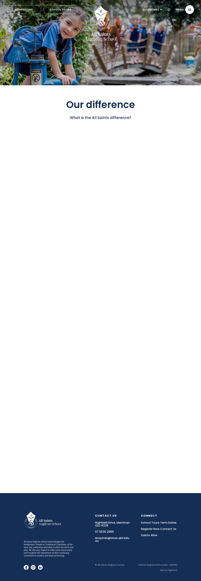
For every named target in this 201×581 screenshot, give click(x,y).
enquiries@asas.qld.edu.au (112, 539)
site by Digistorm (168, 570)
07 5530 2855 (104, 531)
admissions (24, 9)
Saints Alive (149, 535)
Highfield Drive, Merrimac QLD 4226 (112, 524)
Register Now (150, 529)
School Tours (60, 9)
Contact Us (168, 529)
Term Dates (168, 522)
